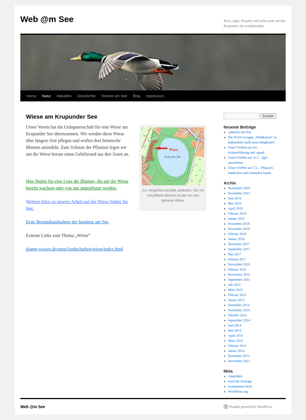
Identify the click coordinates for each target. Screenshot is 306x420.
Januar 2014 (236, 351)
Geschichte (86, 96)
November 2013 (239, 361)
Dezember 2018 (239, 224)
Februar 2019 (237, 214)
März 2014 (235, 341)
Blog (136, 96)
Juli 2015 (234, 285)
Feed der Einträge (240, 381)
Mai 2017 (234, 254)
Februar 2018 (237, 234)
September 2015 (239, 280)
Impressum (155, 96)
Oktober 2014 (237, 315)
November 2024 (239, 188)
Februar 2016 (237, 269)
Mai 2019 (234, 203)
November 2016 (239, 264)
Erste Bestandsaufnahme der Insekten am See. (67, 221)
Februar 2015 (237, 295)
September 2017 (239, 249)
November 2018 (239, 229)
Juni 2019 (234, 198)
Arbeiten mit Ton (239, 132)
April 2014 (235, 336)
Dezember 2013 (239, 356)
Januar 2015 (236, 300)
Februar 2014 (237, 346)
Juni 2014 (234, 325)
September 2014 (239, 320)
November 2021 (239, 193)
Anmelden (235, 376)
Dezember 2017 (239, 244)
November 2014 (239, 310)
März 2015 (235, 290)
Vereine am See (114, 96)
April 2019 (235, 208)
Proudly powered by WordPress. (251, 407)
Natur (46, 96)
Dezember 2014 (239, 305)
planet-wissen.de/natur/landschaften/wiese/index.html (74, 249)
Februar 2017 (237, 259)
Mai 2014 (234, 330)
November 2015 (239, 275)
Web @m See (47, 19)
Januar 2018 (236, 239)
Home (31, 96)
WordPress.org (238, 391)
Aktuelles (63, 96)
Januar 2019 (236, 219)
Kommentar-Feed (240, 386)
